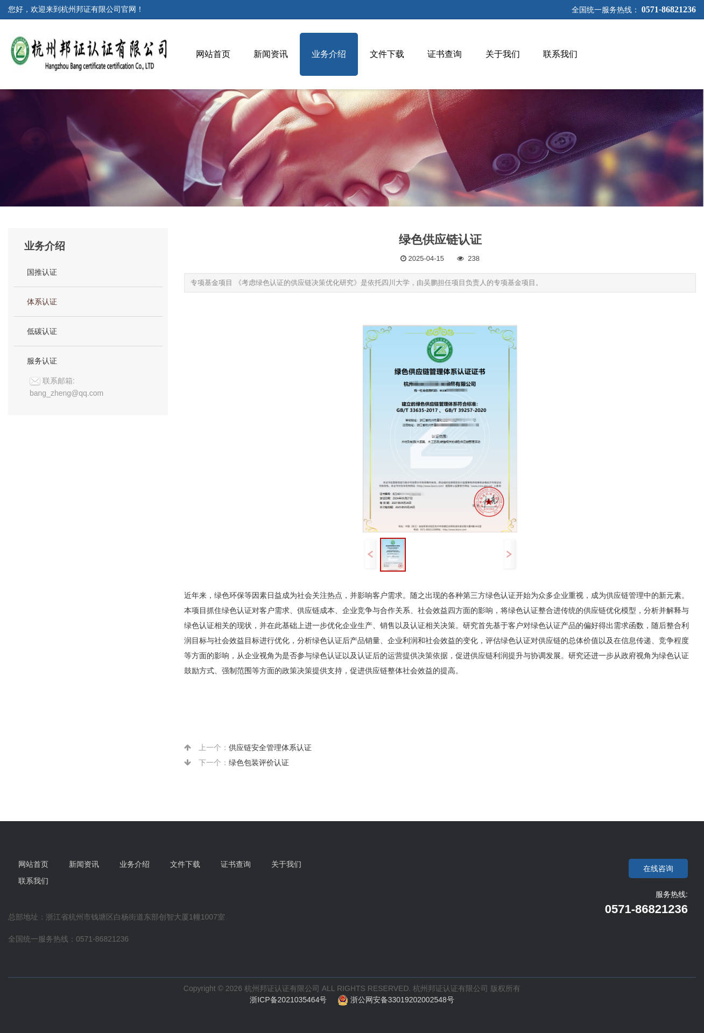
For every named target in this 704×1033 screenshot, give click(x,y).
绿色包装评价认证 (259, 762)
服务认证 (42, 361)
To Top (687, 1016)
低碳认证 (42, 331)
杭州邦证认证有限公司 (450, 988)
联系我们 (33, 881)
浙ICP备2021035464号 (293, 999)
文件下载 (185, 864)
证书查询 (236, 864)
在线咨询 (658, 868)
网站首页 (33, 864)
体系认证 (42, 301)
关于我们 (286, 864)
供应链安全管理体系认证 (270, 747)
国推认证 (42, 272)
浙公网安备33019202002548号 (395, 999)
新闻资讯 (84, 864)
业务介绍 (134, 864)
